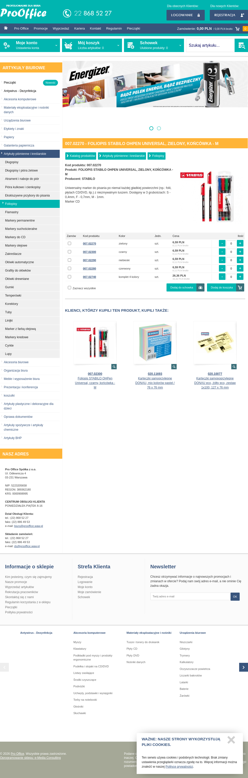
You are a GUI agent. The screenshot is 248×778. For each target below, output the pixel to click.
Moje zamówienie (89, 592)
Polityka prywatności (19, 612)
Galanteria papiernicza (19, 145)
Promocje (41, 28)
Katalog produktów (82, 156)
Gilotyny (185, 648)
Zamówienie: (212, 28)
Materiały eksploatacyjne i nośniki (149, 632)
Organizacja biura (16, 370)
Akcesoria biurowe (16, 362)
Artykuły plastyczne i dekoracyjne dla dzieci (28, 406)
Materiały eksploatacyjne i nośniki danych (26, 110)
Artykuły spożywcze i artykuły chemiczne (23, 427)
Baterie (184, 688)
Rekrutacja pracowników (21, 592)
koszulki (9, 395)
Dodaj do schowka (181, 287)
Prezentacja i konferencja (21, 387)
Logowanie (186, 15)
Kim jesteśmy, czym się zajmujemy (28, 577)
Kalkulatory (186, 662)
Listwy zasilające (83, 672)
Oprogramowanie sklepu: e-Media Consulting (30, 758)
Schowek (84, 597)
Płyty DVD (133, 655)
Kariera (79, 28)
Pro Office (21, 28)
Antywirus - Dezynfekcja (36, 632)
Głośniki (78, 706)
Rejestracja (229, 15)
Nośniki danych (136, 662)
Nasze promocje (16, 582)
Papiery (9, 137)
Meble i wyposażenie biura (21, 379)
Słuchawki (79, 713)
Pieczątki (133, 28)
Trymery (185, 655)
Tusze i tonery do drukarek (143, 642)
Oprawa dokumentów (18, 417)
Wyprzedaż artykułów (19, 587)
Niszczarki (186, 642)
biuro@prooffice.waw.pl (28, 525)
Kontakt (95, 28)
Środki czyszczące (84, 679)
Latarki (184, 682)
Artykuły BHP (13, 438)
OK (235, 596)
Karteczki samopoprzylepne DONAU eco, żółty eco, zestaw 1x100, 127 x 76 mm (215, 383)
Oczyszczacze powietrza (195, 668)
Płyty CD (132, 648)
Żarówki (185, 695)
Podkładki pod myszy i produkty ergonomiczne (92, 657)
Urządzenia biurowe (17, 120)
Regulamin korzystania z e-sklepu (27, 602)
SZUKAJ (241, 45)
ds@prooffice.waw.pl (27, 546)
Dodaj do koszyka (222, 287)
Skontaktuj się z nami (19, 597)
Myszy (77, 642)
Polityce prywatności (179, 768)
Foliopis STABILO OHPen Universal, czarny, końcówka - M (95, 383)
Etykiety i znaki (14, 129)
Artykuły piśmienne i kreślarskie (123, 156)
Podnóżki (79, 686)
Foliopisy (158, 156)
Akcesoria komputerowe (20, 99)
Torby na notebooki (85, 699)
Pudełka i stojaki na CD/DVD (91, 666)
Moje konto (85, 587)
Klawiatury (79, 648)
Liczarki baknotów (191, 675)
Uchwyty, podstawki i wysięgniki (92, 693)
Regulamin (114, 28)
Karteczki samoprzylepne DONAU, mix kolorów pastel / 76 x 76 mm (155, 383)
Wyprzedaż (61, 28)
